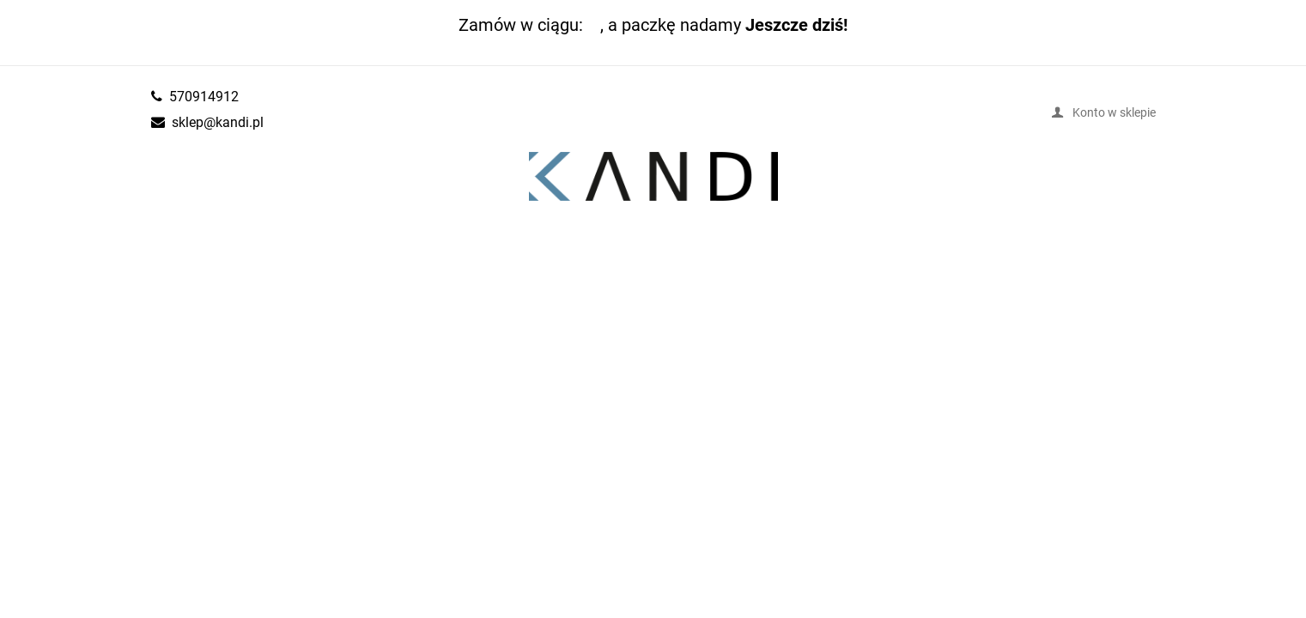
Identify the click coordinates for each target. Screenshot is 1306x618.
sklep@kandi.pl (218, 121)
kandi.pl (653, 177)
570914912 (204, 96)
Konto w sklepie (1114, 112)
